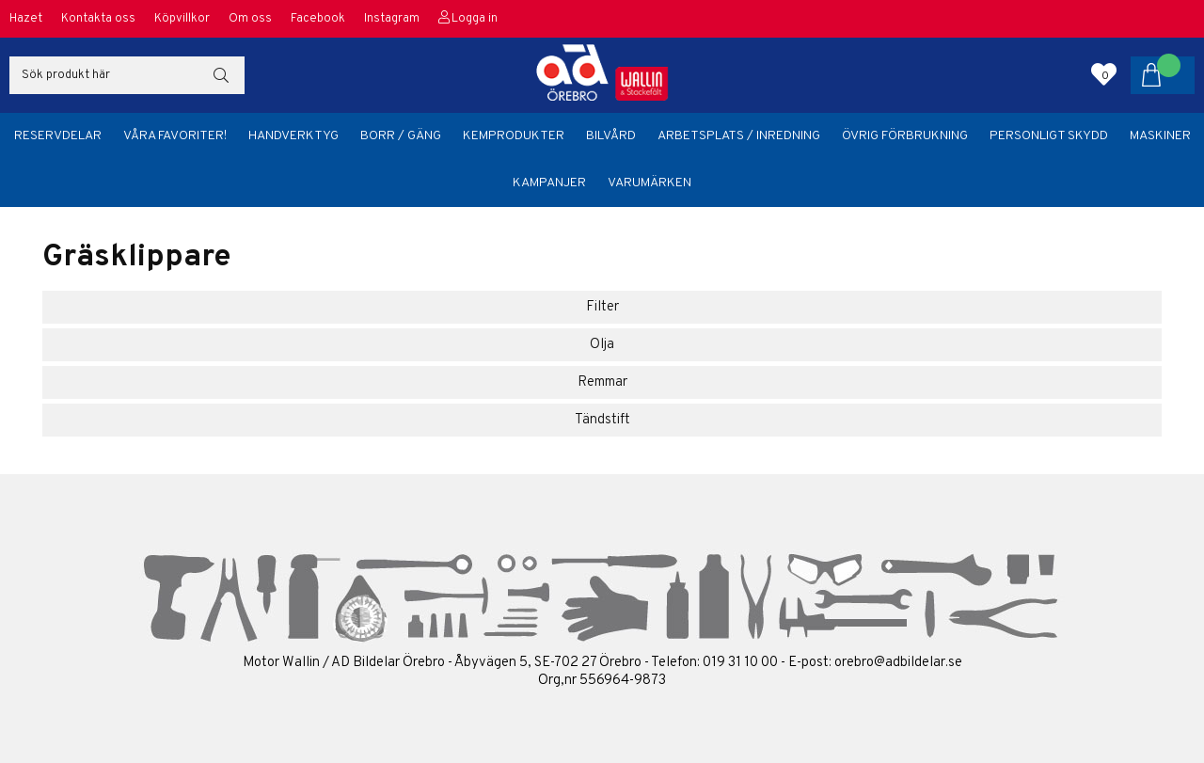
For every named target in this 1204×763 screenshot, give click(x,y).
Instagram (392, 18)
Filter (602, 307)
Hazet (25, 18)
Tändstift (602, 420)
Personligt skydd (1049, 136)
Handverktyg (293, 136)
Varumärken (649, 183)
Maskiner (1160, 136)
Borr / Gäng (400, 136)
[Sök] (127, 75)
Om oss (250, 18)
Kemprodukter (513, 136)
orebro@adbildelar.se (898, 663)
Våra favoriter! (175, 136)
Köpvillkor (182, 18)
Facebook (318, 18)
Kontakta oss (98, 18)
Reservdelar (58, 136)
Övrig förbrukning (905, 136)
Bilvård (611, 136)
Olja (602, 345)
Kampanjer (549, 183)
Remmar (602, 382)
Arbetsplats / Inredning (738, 136)
